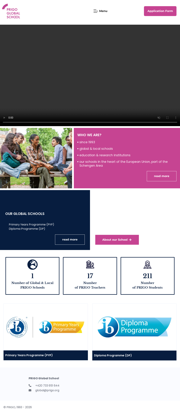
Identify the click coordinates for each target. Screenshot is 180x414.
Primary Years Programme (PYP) (29, 355)
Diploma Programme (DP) (113, 355)
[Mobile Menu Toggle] (100, 11)
